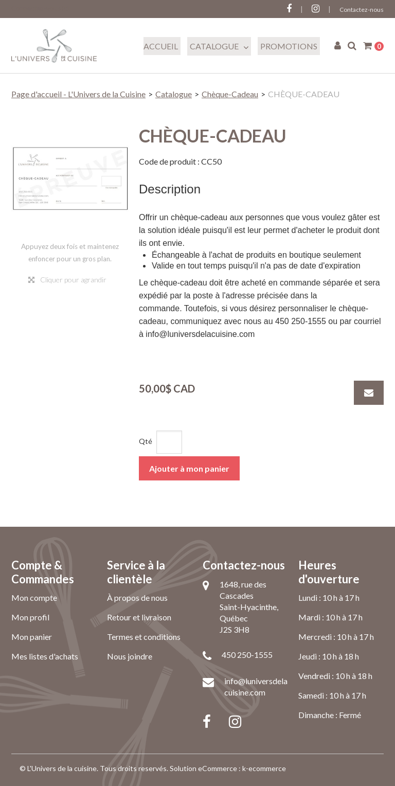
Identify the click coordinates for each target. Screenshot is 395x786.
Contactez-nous (361, 9)
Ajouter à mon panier (189, 468)
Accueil (160, 46)
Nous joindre (129, 656)
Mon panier (31, 636)
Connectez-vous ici (40, 8)
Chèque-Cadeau (230, 94)
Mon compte (34, 597)
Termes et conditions (144, 636)
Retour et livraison (139, 617)
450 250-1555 (247, 654)
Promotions (288, 46)
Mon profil (30, 617)
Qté (145, 441)
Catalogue (219, 46)
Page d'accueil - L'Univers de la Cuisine (78, 94)
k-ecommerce (264, 768)
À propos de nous (137, 597)
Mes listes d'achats (44, 656)
